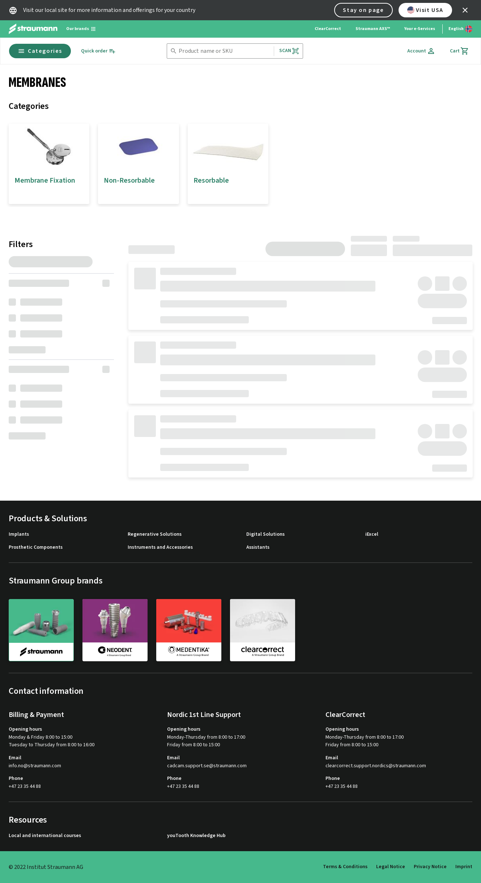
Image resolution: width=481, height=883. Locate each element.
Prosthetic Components (36, 547)
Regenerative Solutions (155, 534)
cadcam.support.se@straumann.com (207, 766)
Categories (40, 51)
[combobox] (225, 51)
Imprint (463, 866)
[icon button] (465, 10)
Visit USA (425, 10)
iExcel (371, 534)
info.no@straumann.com (35, 766)
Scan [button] (289, 51)
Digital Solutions (265, 534)
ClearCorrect (328, 29)
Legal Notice (390, 866)
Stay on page (363, 10)
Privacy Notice (430, 866)
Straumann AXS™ (373, 29)
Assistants (257, 547)
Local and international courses (45, 835)
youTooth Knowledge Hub (196, 835)
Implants (19, 534)
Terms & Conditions (345, 866)
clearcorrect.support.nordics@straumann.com (375, 766)
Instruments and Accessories (160, 547)
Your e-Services (419, 29)
